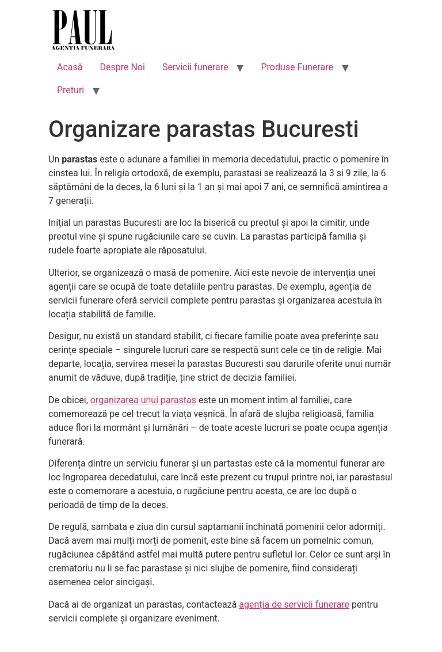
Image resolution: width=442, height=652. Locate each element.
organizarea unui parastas (143, 400)
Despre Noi (122, 67)
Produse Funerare (297, 67)
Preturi (70, 90)
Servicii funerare (195, 67)
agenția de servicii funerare (294, 604)
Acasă (69, 67)
